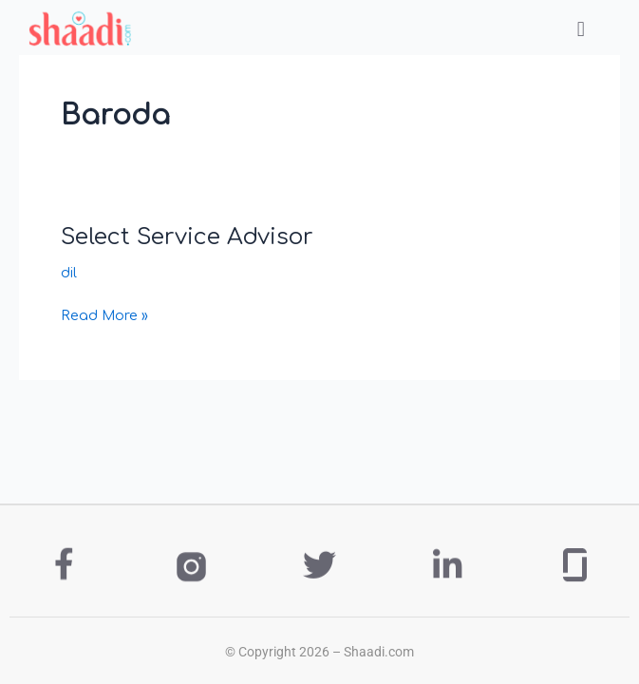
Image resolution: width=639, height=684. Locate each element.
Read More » (104, 313)
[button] (581, 29)
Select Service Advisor (187, 237)
